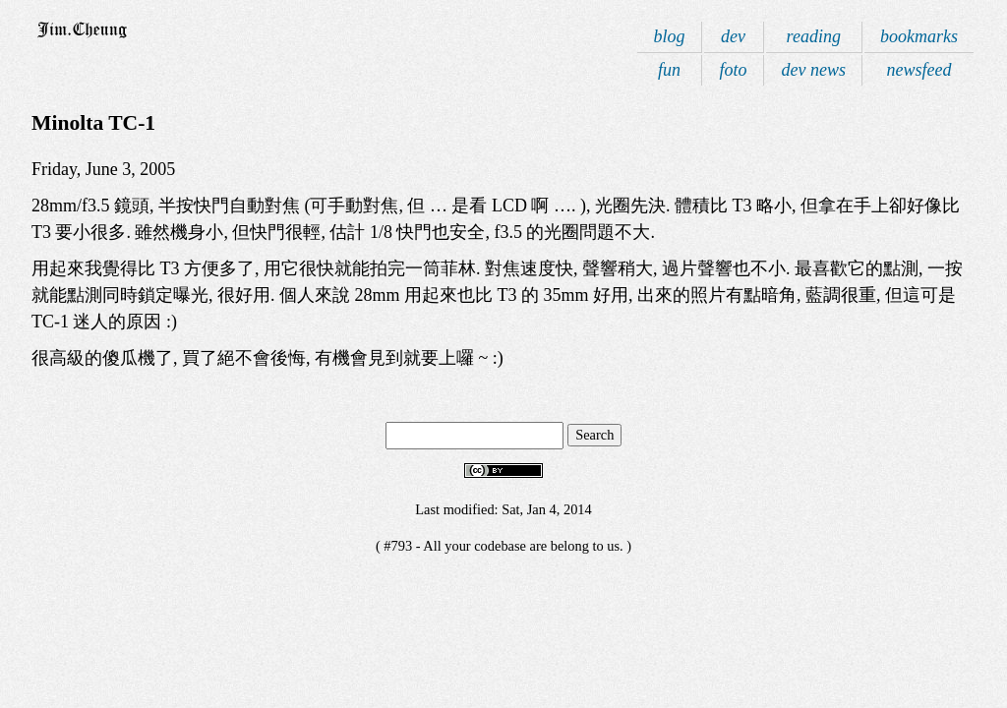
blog (668, 36)
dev (733, 36)
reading (814, 36)
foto (733, 70)
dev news (814, 70)
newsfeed (919, 70)
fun (669, 70)
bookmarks (919, 36)
